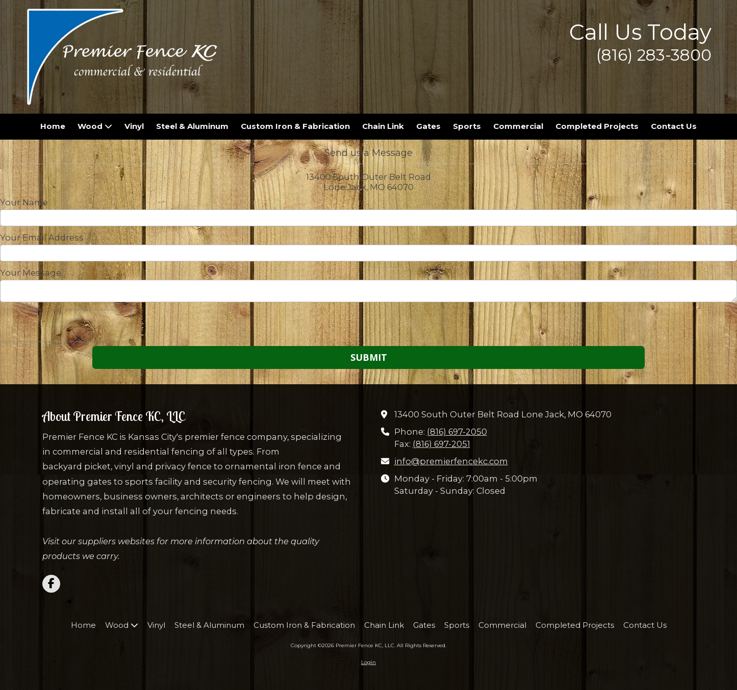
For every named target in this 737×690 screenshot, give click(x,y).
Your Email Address (42, 237)
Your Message (30, 273)
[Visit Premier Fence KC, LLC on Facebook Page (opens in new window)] (51, 584)
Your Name (24, 202)
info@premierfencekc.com (451, 461)
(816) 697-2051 (441, 444)
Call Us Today (640, 32)
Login (368, 662)
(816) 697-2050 (457, 432)
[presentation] (65, 325)
